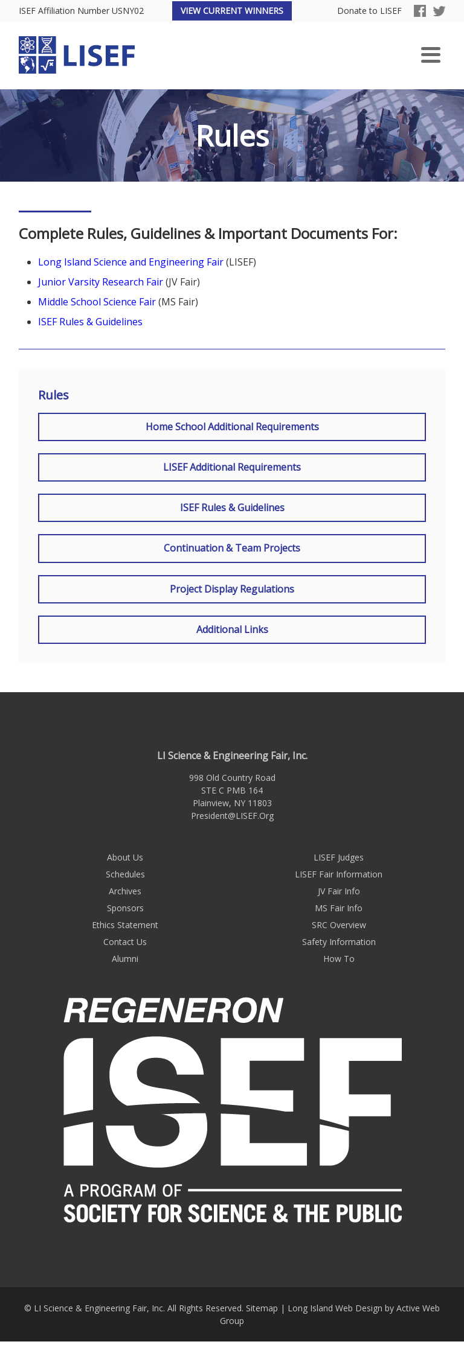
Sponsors (125, 908)
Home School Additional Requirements (232, 426)
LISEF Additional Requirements (232, 467)
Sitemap (262, 1308)
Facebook (420, 11)
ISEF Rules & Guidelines (90, 321)
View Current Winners (232, 10)
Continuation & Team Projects (232, 548)
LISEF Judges (339, 857)
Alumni (125, 958)
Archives (125, 891)
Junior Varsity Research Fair (100, 281)
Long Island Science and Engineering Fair (131, 262)
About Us (125, 857)
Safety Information (339, 941)
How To (339, 958)
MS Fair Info (338, 908)
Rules (53, 395)
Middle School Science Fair (97, 301)
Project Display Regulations (232, 589)
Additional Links (232, 629)
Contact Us (125, 941)
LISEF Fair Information (338, 874)
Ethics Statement (125, 925)
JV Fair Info (339, 891)
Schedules (125, 874)
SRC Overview (339, 925)
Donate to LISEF (369, 11)
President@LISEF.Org (232, 815)
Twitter (439, 11)
